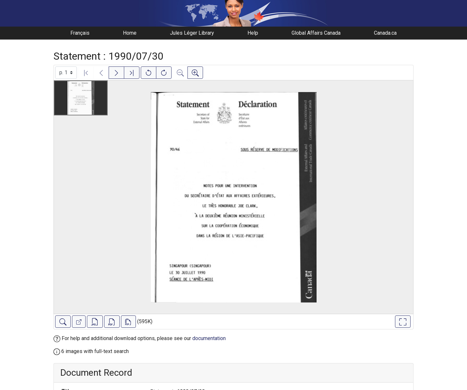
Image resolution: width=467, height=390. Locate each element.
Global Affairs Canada (316, 33)
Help (252, 33)
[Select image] (66, 72)
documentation (209, 338)
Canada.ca (385, 33)
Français (80, 33)
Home (130, 33)
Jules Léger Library (192, 33)
